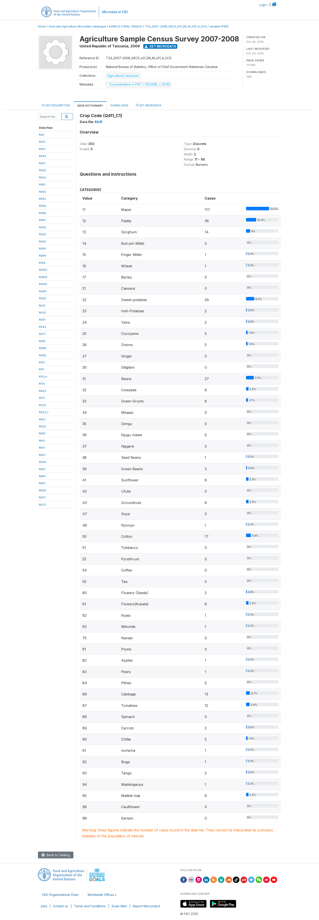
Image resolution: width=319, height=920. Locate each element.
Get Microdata (160, 46)
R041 (42, 149)
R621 (42, 419)
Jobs (43, 906)
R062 (42, 191)
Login (262, 5)
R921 (42, 455)
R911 (42, 440)
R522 (42, 405)
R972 (42, 504)
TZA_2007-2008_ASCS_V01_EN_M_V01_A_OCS (176, 26)
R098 (42, 348)
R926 (42, 462)
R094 (42, 241)
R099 (42, 255)
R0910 (43, 284)
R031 (42, 141)
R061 (42, 184)
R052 (42, 170)
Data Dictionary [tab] (90, 105)
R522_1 (43, 412)
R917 (42, 447)
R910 (42, 433)
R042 (42, 156)
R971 (42, 497)
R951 (42, 483)
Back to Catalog (56, 855)
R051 (42, 163)
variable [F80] (218, 26)
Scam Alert (119, 906)
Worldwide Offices (100, 895)
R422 (42, 391)
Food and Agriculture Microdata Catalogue (77, 26)
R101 (42, 362)
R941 (42, 476)
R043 (42, 327)
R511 (42, 398)
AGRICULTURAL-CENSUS (125, 26)
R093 (42, 234)
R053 (42, 177)
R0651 (43, 270)
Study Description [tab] (56, 105)
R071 (42, 334)
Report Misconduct (146, 906)
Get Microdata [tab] (148, 105)
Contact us (60, 906)
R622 (42, 426)
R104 (42, 262)
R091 (42, 220)
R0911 (42, 291)
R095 (42, 248)
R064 (42, 205)
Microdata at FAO (115, 12)
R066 (42, 213)
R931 (42, 469)
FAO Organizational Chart (60, 895)
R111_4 (43, 376)
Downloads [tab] (119, 105)
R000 (42, 298)
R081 (42, 341)
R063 (42, 198)
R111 (41, 369)
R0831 (43, 277)
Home (42, 26)
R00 (41, 134)
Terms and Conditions (90, 906)
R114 (42, 383)
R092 (42, 227)
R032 (42, 312)
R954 (42, 490)
